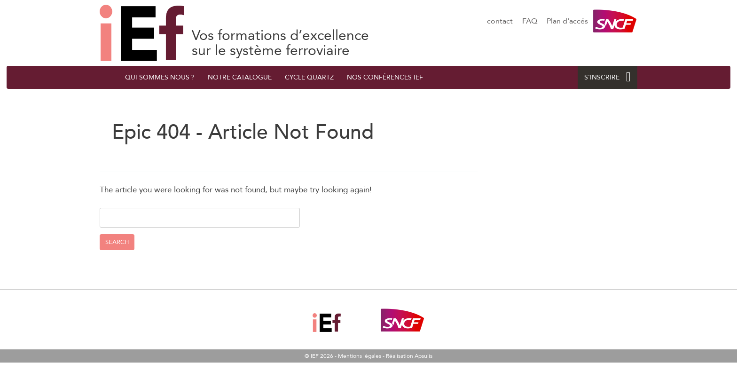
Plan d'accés (567, 21)
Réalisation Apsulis (409, 356)
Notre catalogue (240, 77)
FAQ (529, 21)
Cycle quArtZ (309, 77)
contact (500, 21)
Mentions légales (359, 356)
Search (117, 242)
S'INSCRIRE (607, 77)
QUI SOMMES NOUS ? (160, 77)
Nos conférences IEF (385, 77)
